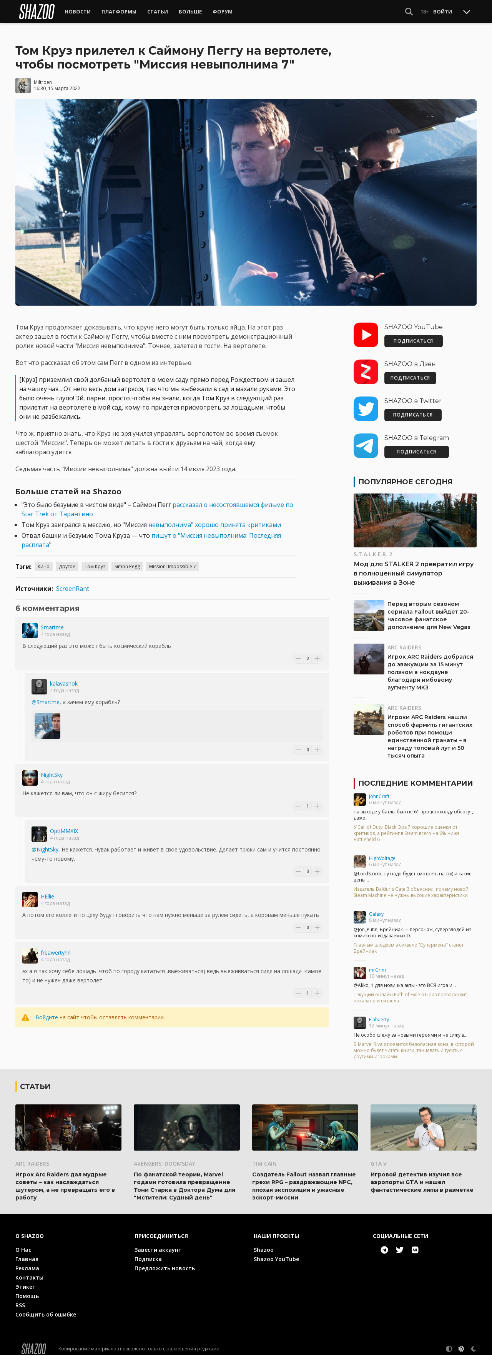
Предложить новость (165, 1262)
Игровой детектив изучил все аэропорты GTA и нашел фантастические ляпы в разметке (422, 1177)
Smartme (52, 622)
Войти (442, 11)
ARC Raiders (404, 642)
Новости (78, 11)
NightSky (52, 769)
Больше (190, 11)
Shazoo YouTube (276, 1253)
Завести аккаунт (158, 1244)
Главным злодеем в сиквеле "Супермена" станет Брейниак (409, 943)
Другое (67, 561)
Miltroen (43, 77)
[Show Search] (409, 11)
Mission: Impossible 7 (172, 561)
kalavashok (64, 678)
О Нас (23, 1244)
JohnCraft (379, 791)
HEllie (47, 891)
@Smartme (46, 696)
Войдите (46, 1011)
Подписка (148, 1253)
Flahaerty (379, 1014)
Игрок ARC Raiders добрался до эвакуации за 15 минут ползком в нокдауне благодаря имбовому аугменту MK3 (430, 667)
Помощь (27, 1290)
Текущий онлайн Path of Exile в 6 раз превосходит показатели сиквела (410, 992)
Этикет (25, 1281)
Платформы (118, 11)
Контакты (29, 1272)
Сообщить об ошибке (45, 1309)
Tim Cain (264, 1158)
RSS (20, 1299)
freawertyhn (56, 947)
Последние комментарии (415, 778)
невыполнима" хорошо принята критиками (214, 519)
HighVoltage (382, 853)
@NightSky (45, 844)
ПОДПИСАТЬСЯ (413, 335)
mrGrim (377, 964)
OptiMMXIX (64, 825)
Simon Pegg (127, 561)
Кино (44, 561)
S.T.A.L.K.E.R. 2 (373, 548)
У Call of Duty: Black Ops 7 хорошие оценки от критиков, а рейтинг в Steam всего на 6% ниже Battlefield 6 (407, 828)
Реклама (27, 1262)
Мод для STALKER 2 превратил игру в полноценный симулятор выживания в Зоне (414, 568)
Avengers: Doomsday (164, 1158)
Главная (26, 1253)
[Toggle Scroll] (467, 11)
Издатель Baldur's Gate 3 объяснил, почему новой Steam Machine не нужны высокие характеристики (411, 887)
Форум (223, 11)
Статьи (157, 11)
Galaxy (376, 908)
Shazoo (264, 1244)
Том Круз (95, 561)
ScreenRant (72, 583)
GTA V (379, 1158)
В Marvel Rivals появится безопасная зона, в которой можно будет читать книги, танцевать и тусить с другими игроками (414, 1045)
